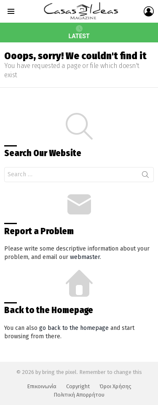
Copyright (78, 386)
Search (145, 176)
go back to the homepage (74, 328)
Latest (78, 32)
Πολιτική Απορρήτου (79, 395)
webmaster (85, 257)
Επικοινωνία (41, 386)
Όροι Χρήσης (115, 386)
